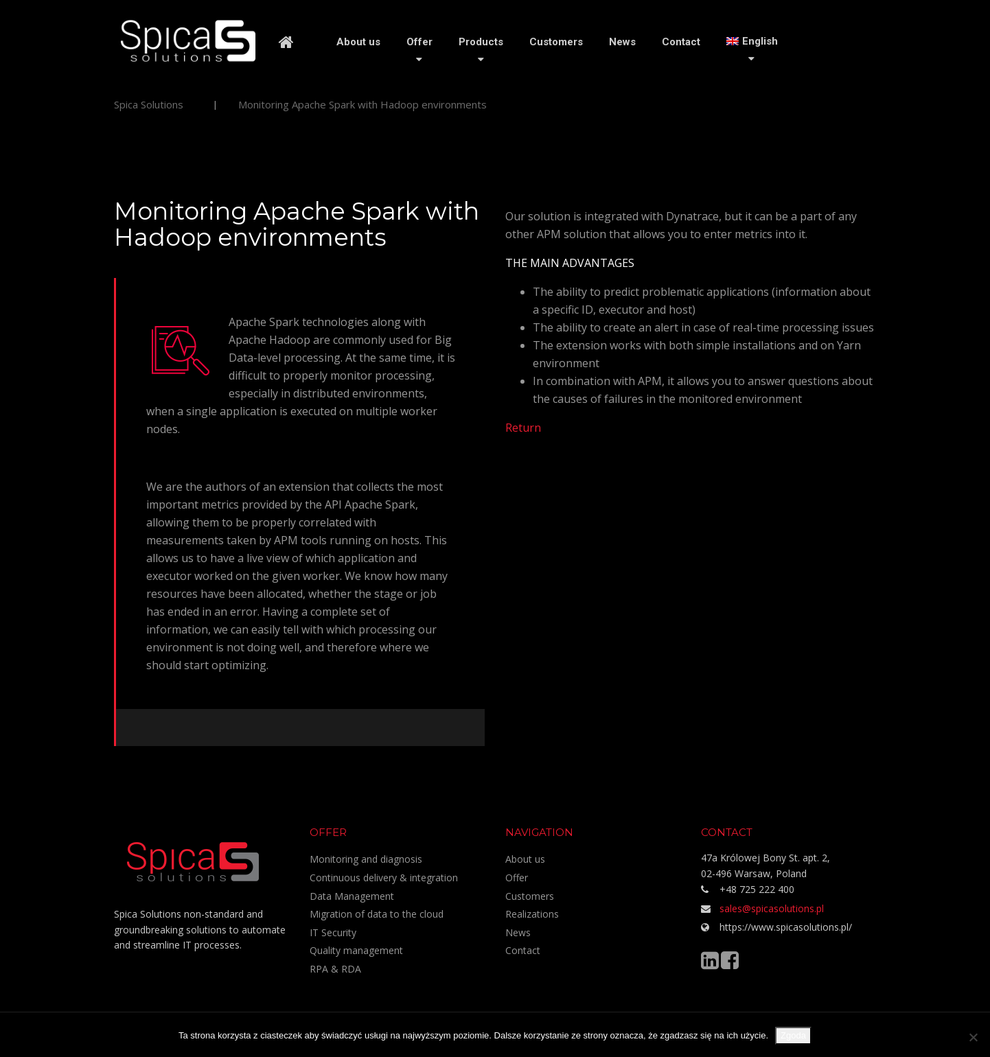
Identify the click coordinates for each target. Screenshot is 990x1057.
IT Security (333, 932)
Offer (419, 42)
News (622, 42)
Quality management (356, 950)
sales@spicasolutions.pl (772, 908)
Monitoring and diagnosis (366, 859)
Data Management (352, 896)
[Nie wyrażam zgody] (973, 1037)
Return (523, 427)
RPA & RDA (335, 968)
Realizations (532, 913)
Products (481, 42)
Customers (556, 42)
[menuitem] (752, 41)
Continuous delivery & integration (384, 877)
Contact (681, 42)
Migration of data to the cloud (377, 913)
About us (358, 42)
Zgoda (793, 1035)
